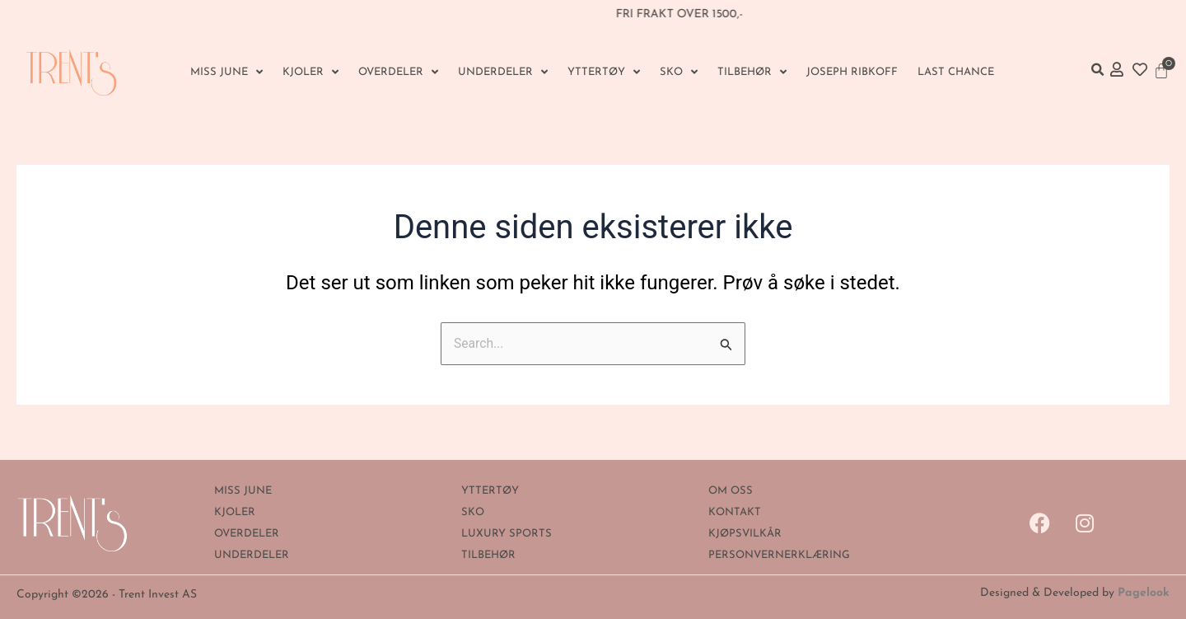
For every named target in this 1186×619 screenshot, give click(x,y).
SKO (679, 72)
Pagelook (1144, 593)
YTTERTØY (603, 72)
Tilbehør (752, 72)
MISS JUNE (226, 72)
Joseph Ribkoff (852, 72)
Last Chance (956, 72)
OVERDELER (398, 72)
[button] (1097, 69)
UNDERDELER (503, 72)
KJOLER (310, 72)
